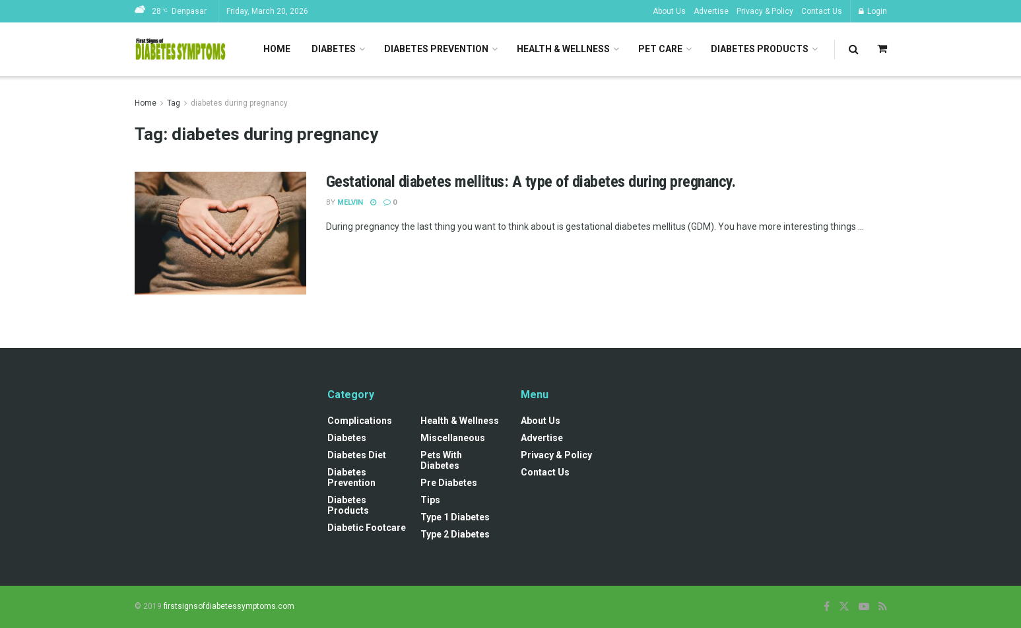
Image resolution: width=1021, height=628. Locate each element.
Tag (173, 103)
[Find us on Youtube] (864, 606)
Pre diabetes (448, 482)
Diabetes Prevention (436, 49)
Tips (430, 500)
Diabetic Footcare (366, 527)
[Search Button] (854, 49)
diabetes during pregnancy (239, 103)
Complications (359, 420)
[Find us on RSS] (882, 606)
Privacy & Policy (765, 11)
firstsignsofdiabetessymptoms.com (229, 606)
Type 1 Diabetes (455, 517)
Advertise (711, 11)
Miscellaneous (452, 438)
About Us (669, 11)
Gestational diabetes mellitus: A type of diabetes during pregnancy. (531, 181)
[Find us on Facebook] (827, 606)
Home (276, 49)
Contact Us (821, 11)
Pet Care (660, 49)
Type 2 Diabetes (455, 534)
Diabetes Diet (356, 455)
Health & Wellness (563, 49)
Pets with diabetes (441, 460)
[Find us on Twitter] (844, 606)
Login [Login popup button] (873, 11)
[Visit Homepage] (181, 49)
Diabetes (334, 49)
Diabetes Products (759, 49)
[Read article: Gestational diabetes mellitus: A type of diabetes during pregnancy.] (220, 233)
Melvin (350, 202)
